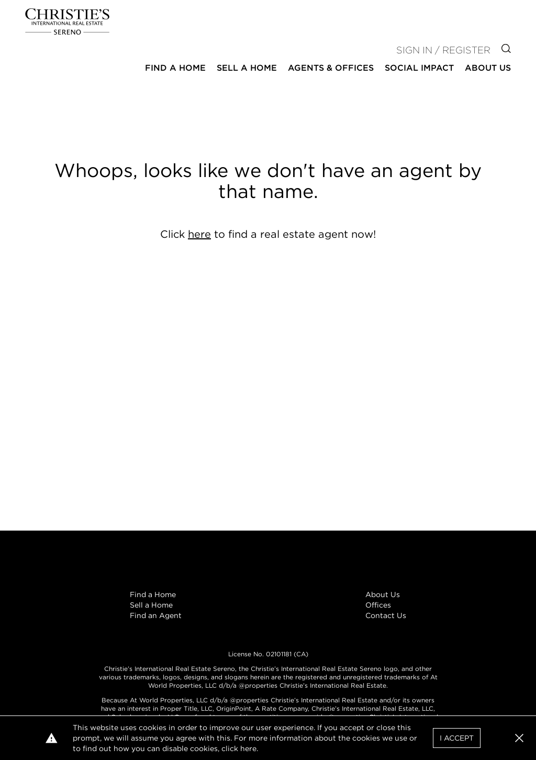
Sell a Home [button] (247, 68)
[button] (519, 738)
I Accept (457, 738)
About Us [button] (488, 68)
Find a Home (153, 594)
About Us (382, 594)
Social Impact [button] (419, 68)
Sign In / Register (443, 50)
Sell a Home (151, 605)
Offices (378, 605)
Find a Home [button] (175, 68)
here (199, 234)
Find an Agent (156, 615)
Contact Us (385, 615)
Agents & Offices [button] (331, 68)
